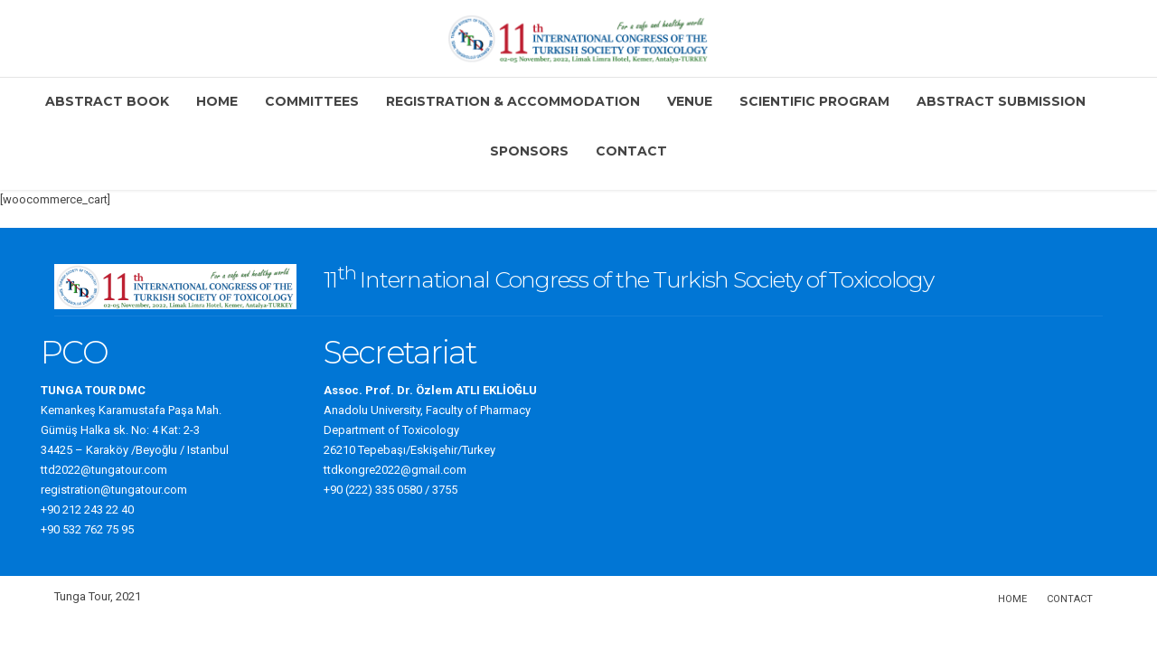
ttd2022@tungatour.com (104, 469)
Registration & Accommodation (513, 101)
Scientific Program (814, 101)
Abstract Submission (1001, 101)
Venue (689, 101)
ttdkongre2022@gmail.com (395, 469)
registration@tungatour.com (114, 489)
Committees (312, 101)
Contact (631, 151)
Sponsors (529, 151)
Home (217, 101)
